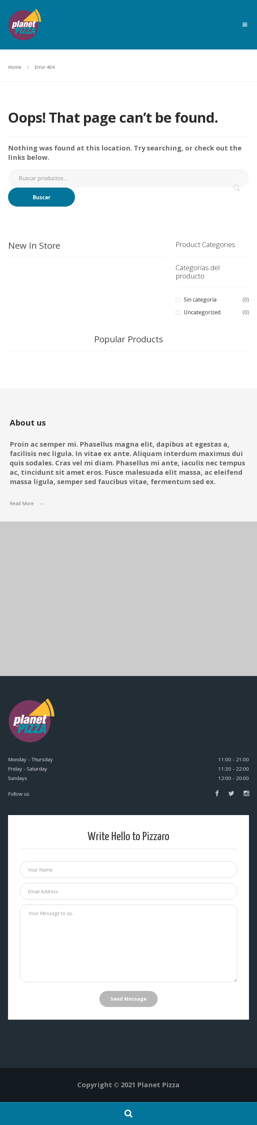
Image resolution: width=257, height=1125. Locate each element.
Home (14, 67)
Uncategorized (202, 312)
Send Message (128, 998)
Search (128, 1113)
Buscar (42, 197)
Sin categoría (200, 299)
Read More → (27, 503)
